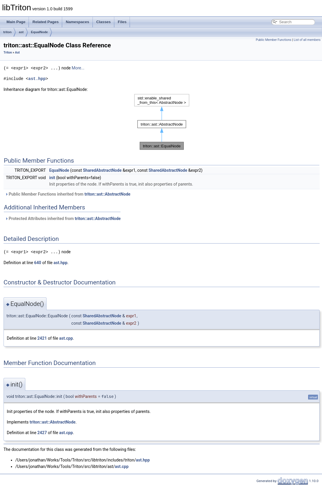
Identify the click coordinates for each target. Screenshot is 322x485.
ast (21, 32)
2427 (42, 432)
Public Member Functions (273, 40)
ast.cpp (66, 337)
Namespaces (77, 22)
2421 (42, 337)
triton (7, 32)
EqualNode (39, 32)
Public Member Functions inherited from (68, 193)
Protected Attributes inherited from (63, 218)
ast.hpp (37, 78)
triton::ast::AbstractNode (108, 193)
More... (78, 68)
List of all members (307, 40)
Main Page (15, 22)
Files (122, 22)
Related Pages (45, 22)
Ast (17, 52)
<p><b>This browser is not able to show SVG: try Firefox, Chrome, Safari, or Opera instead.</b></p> (162, 121)
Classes (103, 22)
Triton (8, 52)
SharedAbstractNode (102, 170)
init (52, 177)
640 (37, 262)
